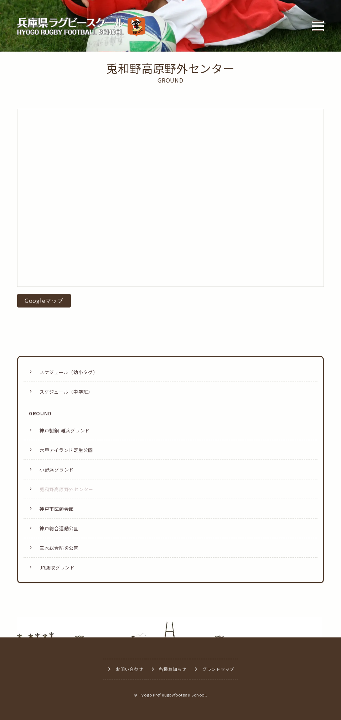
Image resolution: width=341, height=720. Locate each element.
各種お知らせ (172, 669)
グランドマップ (218, 669)
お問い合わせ (129, 669)
